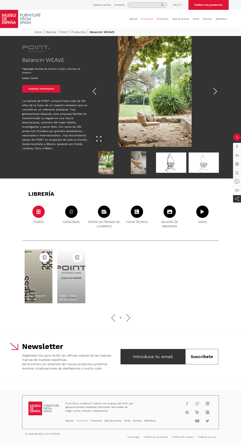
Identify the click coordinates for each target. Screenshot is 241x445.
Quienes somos (102, 4)
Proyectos (162, 18)
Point (63, 32)
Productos (147, 18)
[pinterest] (237, 164)
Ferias (196, 18)
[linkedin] (237, 155)
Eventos (207, 18)
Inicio (38, 32)
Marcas (133, 18)
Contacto (119, 4)
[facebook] (237, 146)
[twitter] (237, 172)
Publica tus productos (209, 4)
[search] (147, 5)
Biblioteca (221, 18)
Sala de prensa (180, 18)
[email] (237, 190)
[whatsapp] (237, 181)
